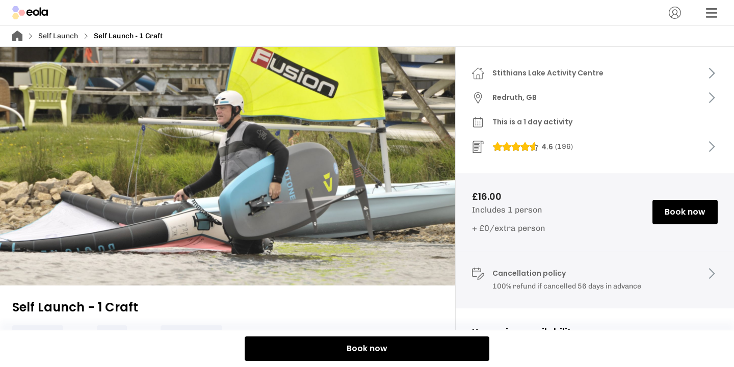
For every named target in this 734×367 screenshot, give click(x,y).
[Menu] (711, 13)
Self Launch (58, 36)
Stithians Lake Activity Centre (548, 73)
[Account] (675, 13)
